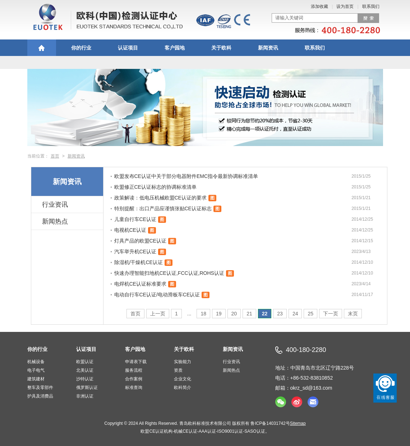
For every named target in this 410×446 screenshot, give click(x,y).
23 (280, 313)
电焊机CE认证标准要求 (140, 284)
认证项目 (128, 48)
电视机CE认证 (130, 230)
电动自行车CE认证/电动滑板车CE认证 (157, 294)
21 (249, 313)
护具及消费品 (40, 396)
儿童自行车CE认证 (135, 219)
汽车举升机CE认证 (135, 251)
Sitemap (298, 423)
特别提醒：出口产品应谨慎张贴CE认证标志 (163, 208)
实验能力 (182, 361)
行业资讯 (55, 204)
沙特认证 (84, 378)
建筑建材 (36, 378)
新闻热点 (55, 221)
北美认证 (84, 370)
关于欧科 (221, 48)
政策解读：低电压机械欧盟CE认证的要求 (160, 198)
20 (234, 313)
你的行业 (81, 48)
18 (203, 313)
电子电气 (36, 370)
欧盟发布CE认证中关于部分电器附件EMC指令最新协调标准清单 (186, 176)
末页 (353, 313)
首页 (55, 156)
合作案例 (133, 378)
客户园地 (175, 48)
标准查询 (133, 387)
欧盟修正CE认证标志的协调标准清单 (155, 187)
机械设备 (36, 361)
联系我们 (370, 6)
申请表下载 (136, 361)
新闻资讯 (268, 48)
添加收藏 (319, 6)
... (189, 313)
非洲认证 (84, 396)
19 (219, 313)
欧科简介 (182, 387)
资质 (178, 370)
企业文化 (182, 378)
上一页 (157, 313)
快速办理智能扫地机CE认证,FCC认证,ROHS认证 (169, 273)
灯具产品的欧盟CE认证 (140, 241)
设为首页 (345, 6)
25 (310, 313)
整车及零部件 (40, 387)
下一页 (330, 313)
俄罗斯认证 (87, 387)
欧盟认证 (84, 361)
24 (295, 313)
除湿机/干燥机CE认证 (138, 262)
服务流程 (133, 370)
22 (265, 313)
